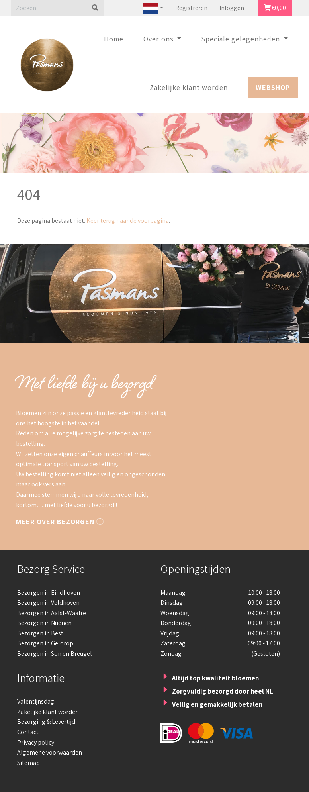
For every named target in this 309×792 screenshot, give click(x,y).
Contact (28, 732)
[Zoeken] (48, 8)
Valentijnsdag (35, 701)
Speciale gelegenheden (241, 38)
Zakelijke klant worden (189, 87)
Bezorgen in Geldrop (45, 643)
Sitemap (28, 763)
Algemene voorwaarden (49, 752)
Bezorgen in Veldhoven (48, 602)
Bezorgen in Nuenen (44, 623)
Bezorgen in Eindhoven (48, 592)
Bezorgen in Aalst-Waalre (51, 613)
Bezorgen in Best (40, 633)
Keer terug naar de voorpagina (127, 220)
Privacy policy (35, 742)
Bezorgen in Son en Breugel (54, 653)
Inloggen (231, 8)
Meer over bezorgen (60, 521)
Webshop (273, 87)
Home (113, 38)
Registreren (191, 8)
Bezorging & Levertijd (46, 722)
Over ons (159, 38)
